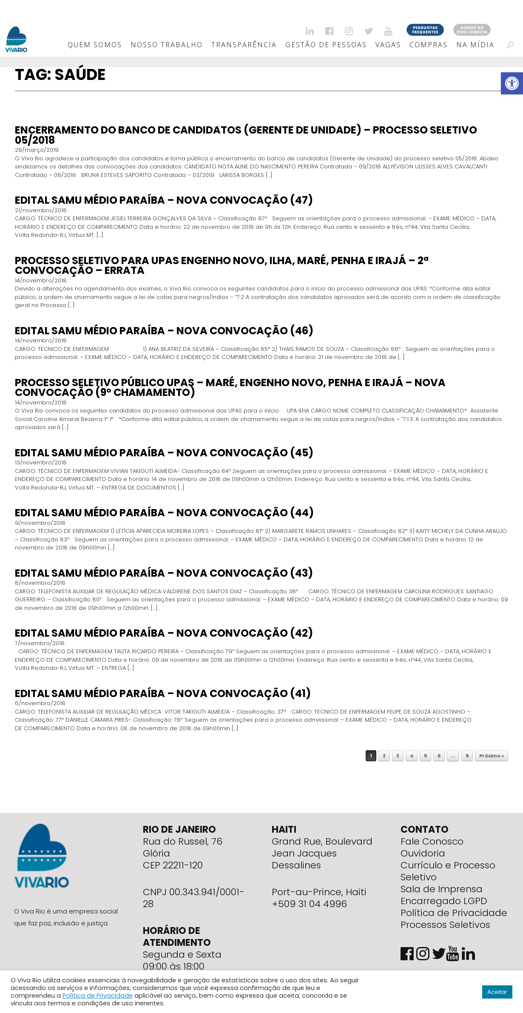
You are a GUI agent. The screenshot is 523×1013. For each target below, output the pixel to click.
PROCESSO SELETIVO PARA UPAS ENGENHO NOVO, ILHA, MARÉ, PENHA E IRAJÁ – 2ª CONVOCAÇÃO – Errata (222, 265)
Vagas (388, 44)
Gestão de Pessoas (326, 44)
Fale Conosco (432, 841)
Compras (428, 44)
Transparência (244, 44)
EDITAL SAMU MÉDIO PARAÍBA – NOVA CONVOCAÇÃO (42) (164, 633)
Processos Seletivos (445, 924)
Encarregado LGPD (444, 901)
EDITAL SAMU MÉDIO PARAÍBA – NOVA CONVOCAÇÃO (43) (164, 573)
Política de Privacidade (454, 912)
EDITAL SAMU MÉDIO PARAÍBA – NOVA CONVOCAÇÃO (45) (164, 453)
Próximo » (491, 755)
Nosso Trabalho (167, 44)
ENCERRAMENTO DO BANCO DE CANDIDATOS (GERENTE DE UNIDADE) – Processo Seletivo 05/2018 (246, 135)
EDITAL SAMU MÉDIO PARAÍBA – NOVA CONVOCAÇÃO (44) (164, 513)
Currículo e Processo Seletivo (448, 871)
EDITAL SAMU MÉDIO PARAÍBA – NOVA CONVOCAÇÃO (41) (163, 693)
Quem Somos (95, 44)
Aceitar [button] (497, 992)
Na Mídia (475, 44)
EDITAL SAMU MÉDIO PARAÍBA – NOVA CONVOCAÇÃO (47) (164, 200)
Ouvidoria (423, 853)
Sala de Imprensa (442, 889)
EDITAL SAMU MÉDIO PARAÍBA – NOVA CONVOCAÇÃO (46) (164, 331)
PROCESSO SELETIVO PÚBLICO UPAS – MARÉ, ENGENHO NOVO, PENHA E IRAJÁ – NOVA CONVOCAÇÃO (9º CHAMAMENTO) (230, 388)
